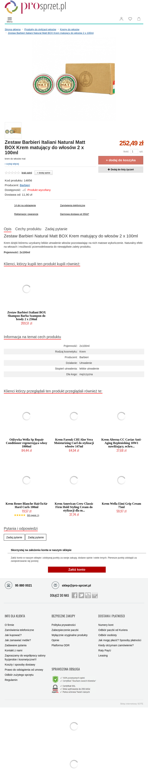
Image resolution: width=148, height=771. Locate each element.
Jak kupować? (13, 629)
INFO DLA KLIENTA (15, 613)
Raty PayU (104, 644)
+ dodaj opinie (43, 173)
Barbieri (25, 185)
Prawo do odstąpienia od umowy (24, 664)
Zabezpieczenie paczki (65, 624)
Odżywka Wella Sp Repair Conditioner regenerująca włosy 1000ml (26, 444)
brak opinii (27, 172)
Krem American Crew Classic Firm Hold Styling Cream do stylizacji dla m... (74, 508)
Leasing (103, 650)
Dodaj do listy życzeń (121, 169)
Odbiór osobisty (107, 629)
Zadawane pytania (15, 639)
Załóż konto (76, 570)
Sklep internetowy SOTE (131, 691)
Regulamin (11, 674)
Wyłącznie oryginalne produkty (70, 629)
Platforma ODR (61, 639)
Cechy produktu (35, 229)
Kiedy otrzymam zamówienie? (116, 639)
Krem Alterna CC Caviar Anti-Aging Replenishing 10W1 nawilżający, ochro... (121, 444)
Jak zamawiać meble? (18, 634)
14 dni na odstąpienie (25, 205)
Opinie (55, 634)
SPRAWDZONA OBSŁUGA (66, 660)
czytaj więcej (12, 164)
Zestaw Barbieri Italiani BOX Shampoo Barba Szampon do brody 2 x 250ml (26, 317)
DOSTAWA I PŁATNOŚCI (111, 613)
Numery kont (105, 619)
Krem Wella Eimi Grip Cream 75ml (121, 506)
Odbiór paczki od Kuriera (113, 624)
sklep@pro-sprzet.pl (71, 586)
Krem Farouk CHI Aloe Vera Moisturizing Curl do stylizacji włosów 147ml (74, 444)
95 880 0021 (18, 586)
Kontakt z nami (13, 644)
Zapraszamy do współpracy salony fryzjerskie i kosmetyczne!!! (25, 652)
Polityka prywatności (64, 619)
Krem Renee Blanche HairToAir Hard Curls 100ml (27, 506)
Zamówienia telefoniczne (72, 205)
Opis (10, 229)
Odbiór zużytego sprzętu (19, 669)
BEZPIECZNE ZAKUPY (63, 613)
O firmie (9, 619)
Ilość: (126, 151)
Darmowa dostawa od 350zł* (74, 214)
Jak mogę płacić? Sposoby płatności (119, 634)
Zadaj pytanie (68, 229)
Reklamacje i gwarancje (26, 214)
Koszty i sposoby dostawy (20, 659)
